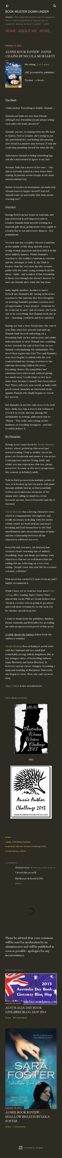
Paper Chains (12, 685)
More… (45, 31)
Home (10, 31)
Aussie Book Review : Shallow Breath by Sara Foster (27, 1116)
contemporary (12, 851)
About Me (28, 31)
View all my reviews (16, 697)
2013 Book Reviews (21, 842)
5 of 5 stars (43, 64)
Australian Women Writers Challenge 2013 (25, 846)
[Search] (55, 5)
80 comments (20, 1017)
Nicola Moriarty (45, 444)
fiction (23, 851)
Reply (18, 883)
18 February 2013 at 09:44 (43, 867)
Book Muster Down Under (27, 11)
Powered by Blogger (31, 1148)
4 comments (19, 1126)
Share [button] (8, 837)
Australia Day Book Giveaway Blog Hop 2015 (25, 1009)
